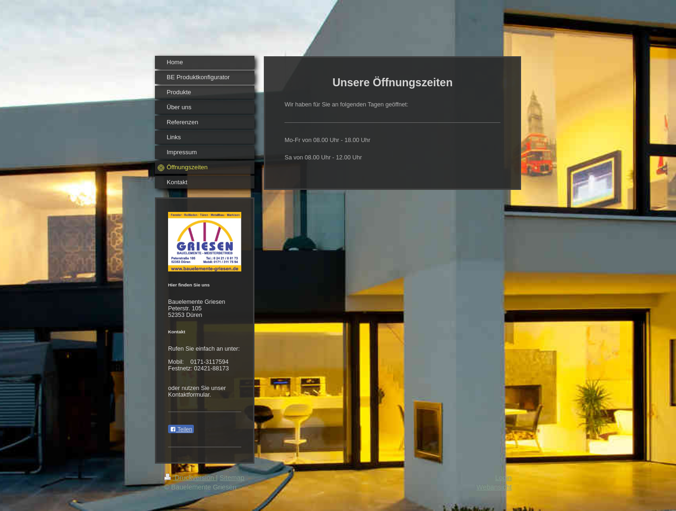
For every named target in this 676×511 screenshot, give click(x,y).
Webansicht (494, 487)
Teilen (181, 429)
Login (503, 477)
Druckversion (190, 477)
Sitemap (232, 477)
